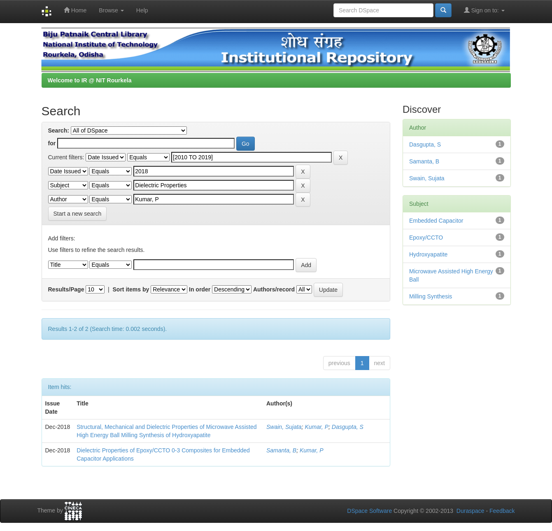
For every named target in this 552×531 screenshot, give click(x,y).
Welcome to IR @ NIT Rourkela (90, 80)
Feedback (502, 511)
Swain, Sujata (284, 427)
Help (142, 10)
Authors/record (274, 289)
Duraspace (470, 511)
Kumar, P (316, 427)
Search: (58, 130)
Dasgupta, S (347, 427)
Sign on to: (484, 10)
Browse (111, 10)
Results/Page (66, 289)
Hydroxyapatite (428, 254)
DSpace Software (369, 511)
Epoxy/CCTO (426, 237)
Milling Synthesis (430, 296)
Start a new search (78, 213)
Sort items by (131, 289)
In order (199, 289)
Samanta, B (281, 450)
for (52, 143)
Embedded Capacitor (436, 220)
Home (75, 10)
